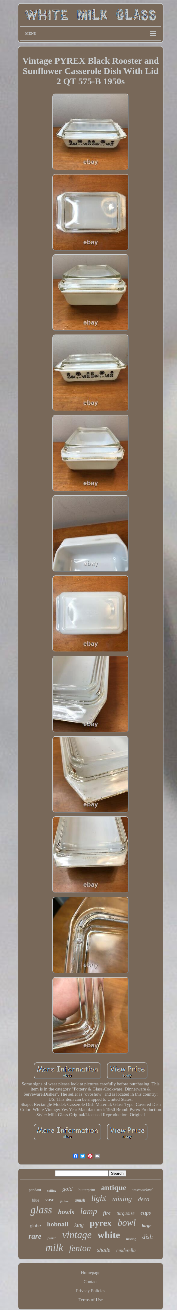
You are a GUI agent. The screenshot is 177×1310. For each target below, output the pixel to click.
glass (41, 1210)
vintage (77, 1234)
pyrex (101, 1223)
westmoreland (142, 1190)
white (109, 1234)
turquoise (125, 1213)
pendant (35, 1189)
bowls (66, 1212)
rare (35, 1236)
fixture (64, 1201)
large (146, 1225)
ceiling (52, 1190)
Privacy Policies (90, 1290)
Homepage (91, 1272)
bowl (127, 1222)
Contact (91, 1281)
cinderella (126, 1250)
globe (35, 1225)
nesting (131, 1239)
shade (103, 1250)
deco (143, 1199)
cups (146, 1213)
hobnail (57, 1224)
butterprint (87, 1189)
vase (49, 1200)
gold (67, 1189)
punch (52, 1238)
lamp (88, 1211)
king (79, 1225)
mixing (122, 1199)
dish (147, 1236)
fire (107, 1213)
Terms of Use (91, 1299)
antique (113, 1187)
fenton (80, 1248)
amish (80, 1200)
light (98, 1198)
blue (35, 1200)
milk (54, 1247)
